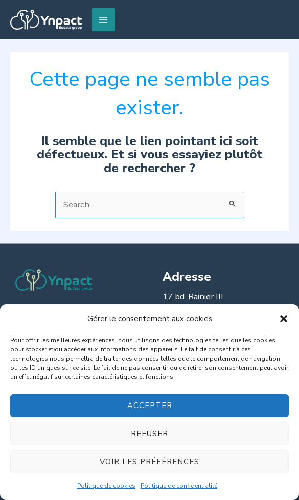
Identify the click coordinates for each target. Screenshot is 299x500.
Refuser (149, 433)
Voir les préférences (149, 462)
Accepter (149, 405)
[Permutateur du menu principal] (103, 19)
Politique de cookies (106, 486)
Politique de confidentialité (179, 486)
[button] (284, 319)
